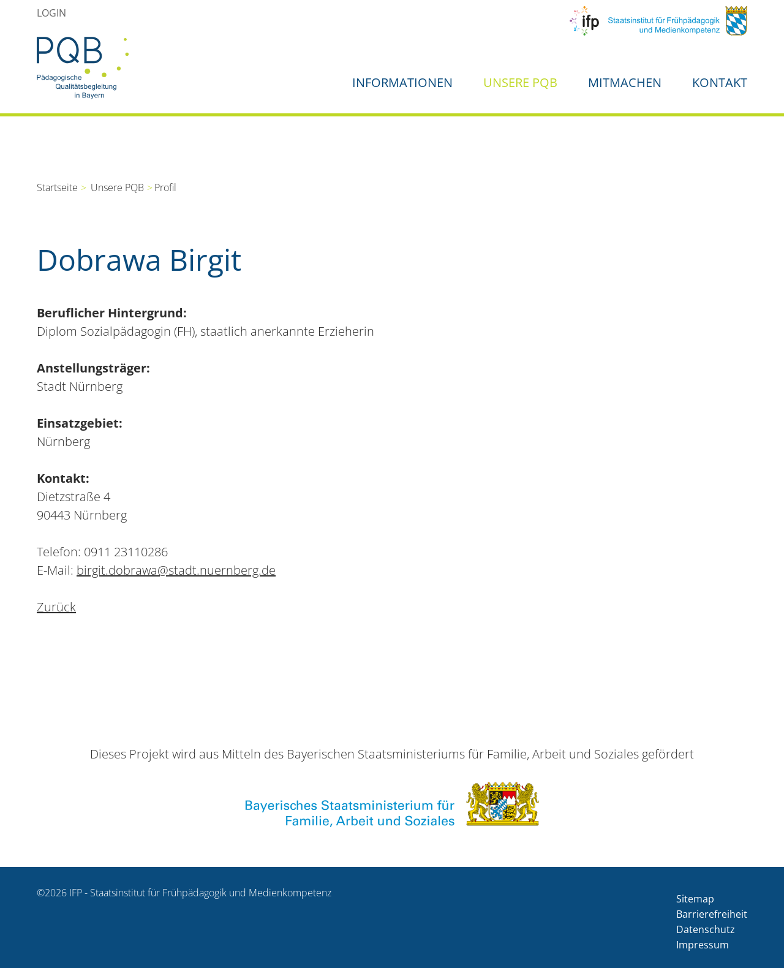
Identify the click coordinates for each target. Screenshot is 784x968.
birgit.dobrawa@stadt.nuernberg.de (176, 570)
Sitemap (695, 899)
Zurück (56, 607)
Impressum (702, 944)
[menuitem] (51, 13)
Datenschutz (705, 929)
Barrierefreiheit (711, 914)
